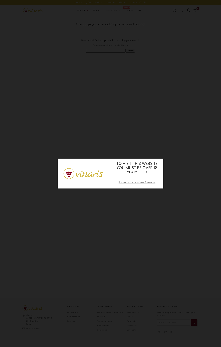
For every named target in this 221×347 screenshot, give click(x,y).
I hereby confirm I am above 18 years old (137, 182)
